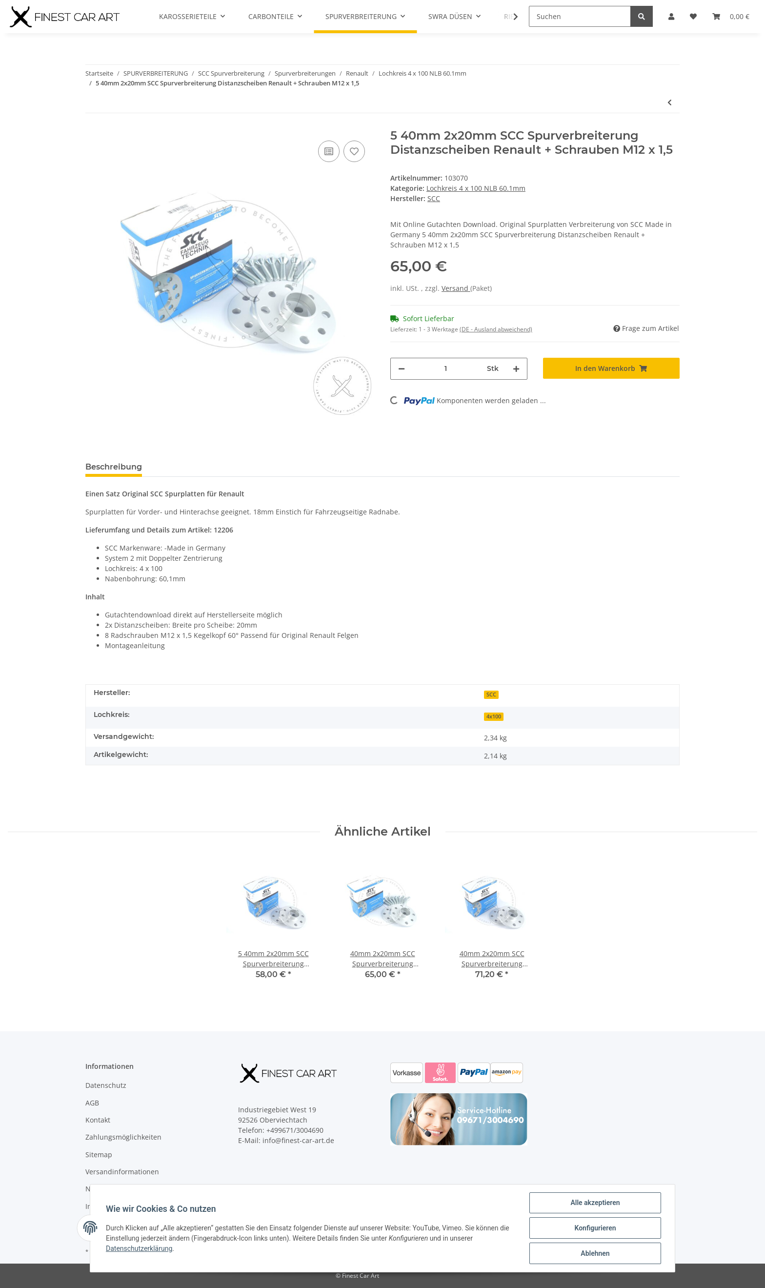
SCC (491, 694)
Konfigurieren (595, 1228)
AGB (92, 1102)
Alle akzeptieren (595, 1202)
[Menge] (446, 368)
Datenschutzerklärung (139, 1248)
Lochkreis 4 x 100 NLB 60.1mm (475, 188)
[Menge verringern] (401, 368)
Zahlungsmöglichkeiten (123, 1137)
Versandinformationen (122, 1171)
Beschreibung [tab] (113, 466)
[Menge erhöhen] (516, 368)
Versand (456, 288)
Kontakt (97, 1119)
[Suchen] (580, 16)
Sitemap (98, 1154)
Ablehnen (595, 1253)
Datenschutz (105, 1085)
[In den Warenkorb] (611, 368)
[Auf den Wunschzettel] (354, 151)
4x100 (493, 716)
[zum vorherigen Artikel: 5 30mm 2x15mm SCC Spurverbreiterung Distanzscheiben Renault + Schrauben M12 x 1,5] (670, 102)
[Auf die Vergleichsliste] (329, 151)
